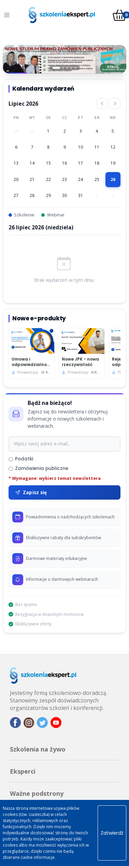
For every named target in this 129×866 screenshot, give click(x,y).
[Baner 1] (64, 59)
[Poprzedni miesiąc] (102, 103)
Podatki (21, 459)
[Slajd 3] (67, 68)
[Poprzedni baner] (11, 59)
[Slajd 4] (71, 68)
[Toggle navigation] (7, 15)
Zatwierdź (112, 833)
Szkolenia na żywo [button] (38, 749)
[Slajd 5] (75, 68)
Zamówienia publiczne (38, 468)
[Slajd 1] (56, 68)
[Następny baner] (117, 59)
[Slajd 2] (63, 68)
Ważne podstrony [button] (36, 793)
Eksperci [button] (22, 771)
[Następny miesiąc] (115, 103)
